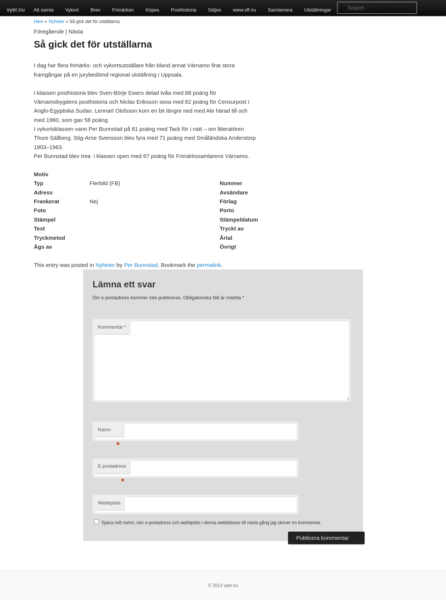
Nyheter (56, 21)
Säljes (214, 10)
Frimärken (123, 10)
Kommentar (112, 327)
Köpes (152, 10)
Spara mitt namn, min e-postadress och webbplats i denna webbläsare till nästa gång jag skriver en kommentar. (211, 522)
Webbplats (109, 503)
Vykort (72, 10)
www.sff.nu (244, 10)
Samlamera (280, 10)
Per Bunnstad (141, 265)
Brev (95, 10)
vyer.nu (16, 9)
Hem (38, 21)
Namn (109, 432)
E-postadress (112, 468)
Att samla (43, 10)
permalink (209, 265)
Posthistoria (183, 10)
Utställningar (317, 10)
